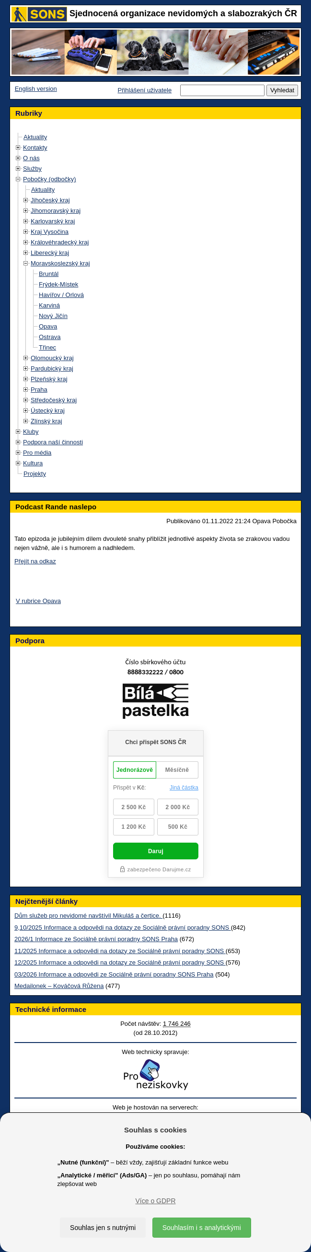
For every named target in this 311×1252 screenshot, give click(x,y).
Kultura (33, 463)
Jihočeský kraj (50, 200)
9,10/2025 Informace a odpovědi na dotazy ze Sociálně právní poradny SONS (122, 927)
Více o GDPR (155, 1201)
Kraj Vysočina (50, 231)
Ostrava (50, 336)
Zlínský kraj (46, 421)
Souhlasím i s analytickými (201, 1227)
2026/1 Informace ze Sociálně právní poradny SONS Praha (96, 939)
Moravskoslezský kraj (60, 263)
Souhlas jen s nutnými (103, 1227)
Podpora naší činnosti (53, 442)
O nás (31, 158)
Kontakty (35, 147)
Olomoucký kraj (52, 358)
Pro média (37, 452)
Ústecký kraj (48, 410)
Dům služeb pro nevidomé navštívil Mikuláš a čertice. (88, 915)
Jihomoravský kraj (56, 210)
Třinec (47, 347)
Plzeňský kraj (49, 379)
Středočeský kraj (54, 400)
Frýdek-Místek (58, 284)
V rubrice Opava (38, 600)
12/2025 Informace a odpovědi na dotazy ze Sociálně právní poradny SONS (120, 962)
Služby (32, 168)
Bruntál (48, 273)
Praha (39, 389)
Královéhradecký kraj (60, 242)
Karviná (49, 305)
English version (36, 88)
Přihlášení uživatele (144, 90)
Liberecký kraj (50, 252)
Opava (48, 326)
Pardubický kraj (52, 368)
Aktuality (35, 137)
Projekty (34, 473)
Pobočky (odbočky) (49, 179)
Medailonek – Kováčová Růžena (59, 985)
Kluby (31, 431)
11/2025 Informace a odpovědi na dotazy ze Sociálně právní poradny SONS (120, 951)
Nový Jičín (53, 315)
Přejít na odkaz (35, 561)
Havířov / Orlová (61, 294)
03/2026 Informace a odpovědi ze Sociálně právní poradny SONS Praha (114, 974)
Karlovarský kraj (53, 221)
